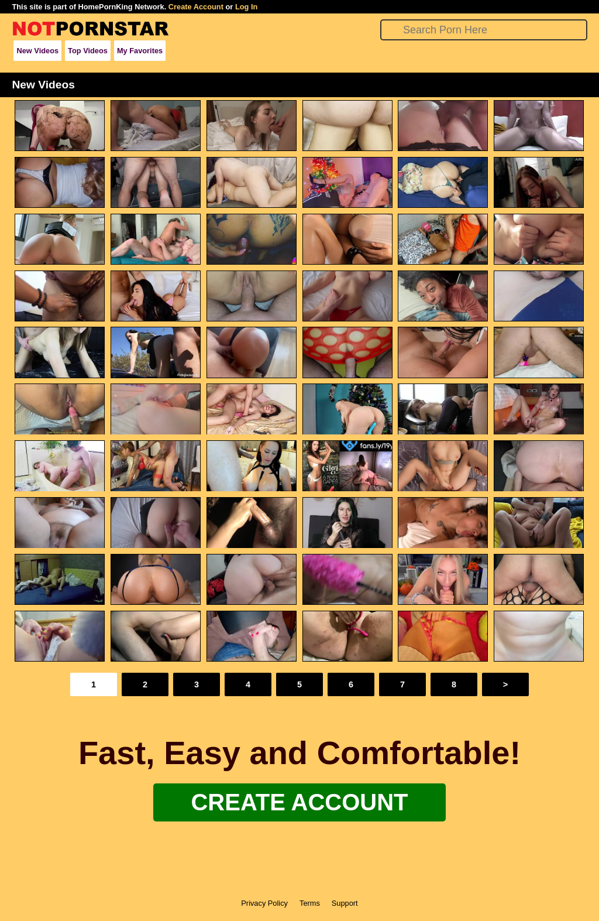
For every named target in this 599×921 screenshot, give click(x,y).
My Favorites (140, 50)
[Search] (483, 29)
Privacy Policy (264, 903)
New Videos (37, 50)
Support (345, 903)
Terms (310, 903)
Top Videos (88, 50)
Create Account (195, 6)
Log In (246, 6)
